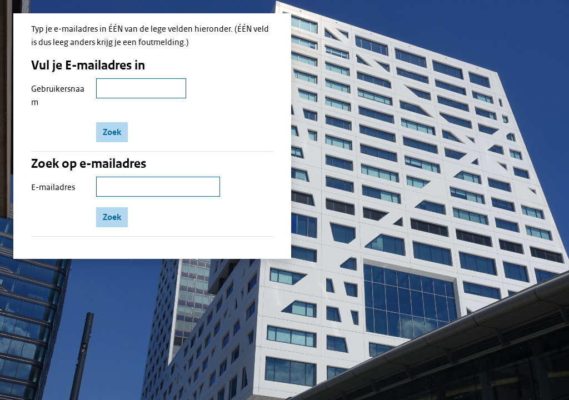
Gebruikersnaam (57, 95)
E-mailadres (53, 187)
